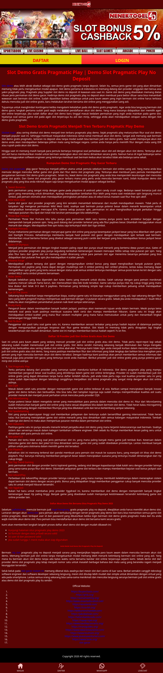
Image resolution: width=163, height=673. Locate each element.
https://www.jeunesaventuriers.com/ (85, 636)
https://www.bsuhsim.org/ (84, 633)
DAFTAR (41, 60)
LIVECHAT (142, 667)
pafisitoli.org (19, 509)
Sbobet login (9, 132)
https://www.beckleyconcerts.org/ (84, 623)
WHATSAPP (102, 667)
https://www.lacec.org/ (84, 639)
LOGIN (122, 60)
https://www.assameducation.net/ (85, 601)
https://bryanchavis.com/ (85, 591)
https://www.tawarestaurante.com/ (85, 629)
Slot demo (7, 85)
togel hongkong (60, 509)
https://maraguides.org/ (85, 626)
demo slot (32, 512)
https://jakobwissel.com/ (84, 613)
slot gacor (84, 642)
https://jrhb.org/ (85, 594)
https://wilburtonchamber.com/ (85, 610)
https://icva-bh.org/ (85, 607)
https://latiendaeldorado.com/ (84, 617)
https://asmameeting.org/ (85, 597)
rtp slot (16, 552)
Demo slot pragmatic (13, 168)
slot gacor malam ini (32, 570)
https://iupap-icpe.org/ (84, 620)
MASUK (20, 667)
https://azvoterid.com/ (85, 604)
